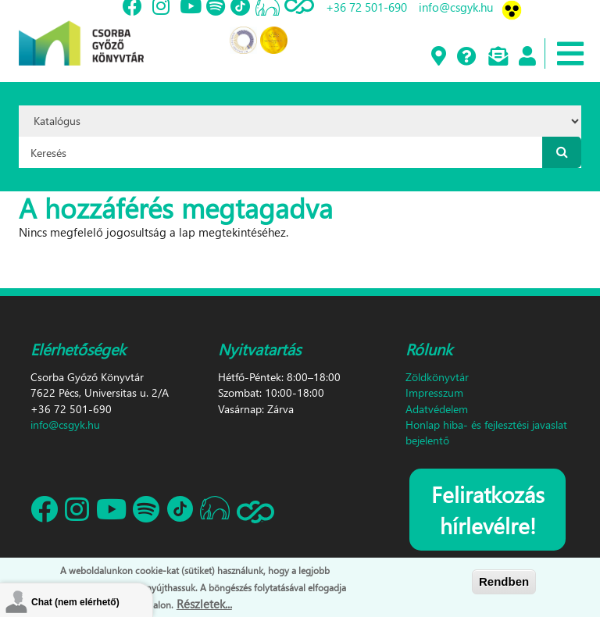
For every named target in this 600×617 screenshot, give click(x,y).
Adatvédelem (436, 408)
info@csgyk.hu (65, 424)
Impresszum (434, 392)
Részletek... (204, 604)
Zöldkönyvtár (437, 376)
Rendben (504, 581)
